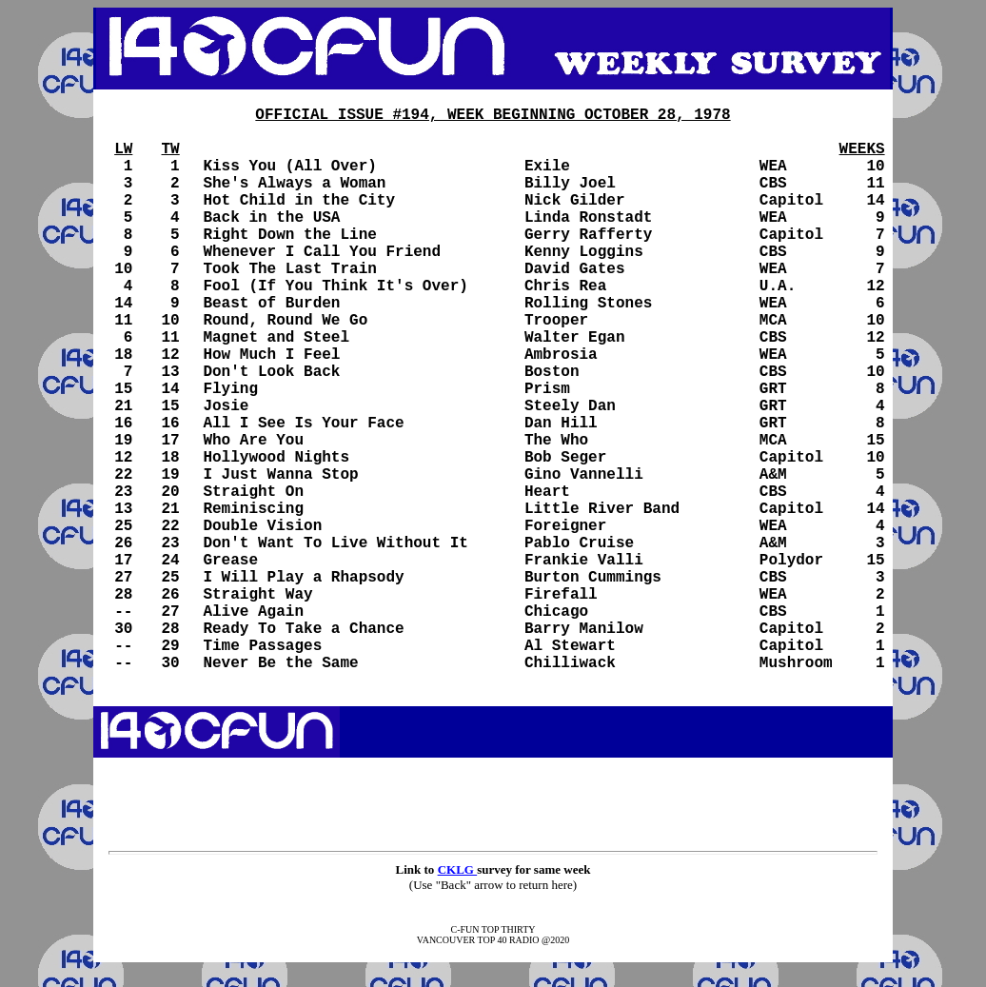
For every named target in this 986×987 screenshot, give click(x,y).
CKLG (458, 869)
